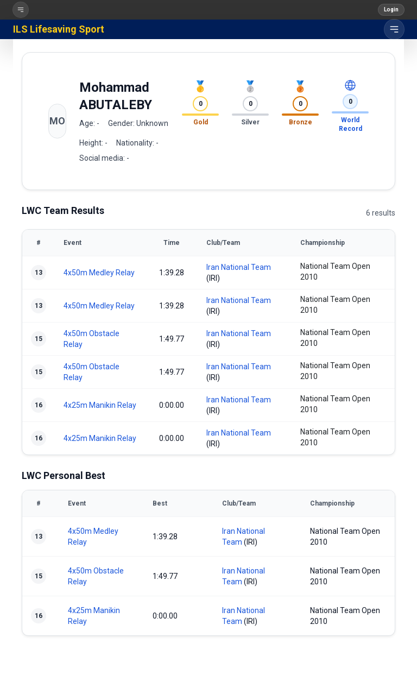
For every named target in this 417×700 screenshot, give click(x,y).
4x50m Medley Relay (99, 272)
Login (391, 9)
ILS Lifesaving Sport (58, 29)
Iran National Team (238, 267)
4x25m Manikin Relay (100, 405)
